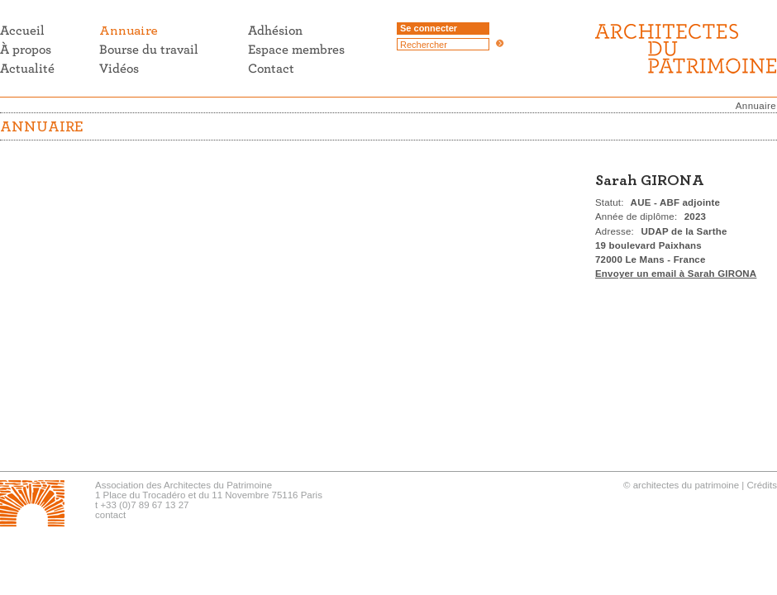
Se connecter (428, 28)
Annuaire (756, 106)
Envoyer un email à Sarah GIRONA (675, 273)
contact (110, 515)
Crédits (762, 485)
